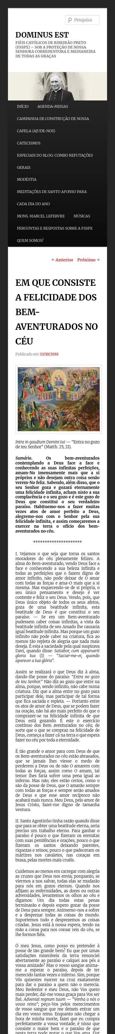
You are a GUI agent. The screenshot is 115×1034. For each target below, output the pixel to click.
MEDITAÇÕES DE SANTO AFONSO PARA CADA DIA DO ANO (52, 197)
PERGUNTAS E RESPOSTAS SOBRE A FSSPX (54, 228)
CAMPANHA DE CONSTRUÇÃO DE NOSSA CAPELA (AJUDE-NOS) (53, 124)
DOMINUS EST (42, 35)
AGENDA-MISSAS (52, 106)
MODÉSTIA (26, 179)
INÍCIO (22, 106)
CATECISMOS (28, 143)
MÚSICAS (82, 216)
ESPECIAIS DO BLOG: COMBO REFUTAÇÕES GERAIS (55, 161)
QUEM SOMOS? (30, 240)
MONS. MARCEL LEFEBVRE (41, 216)
